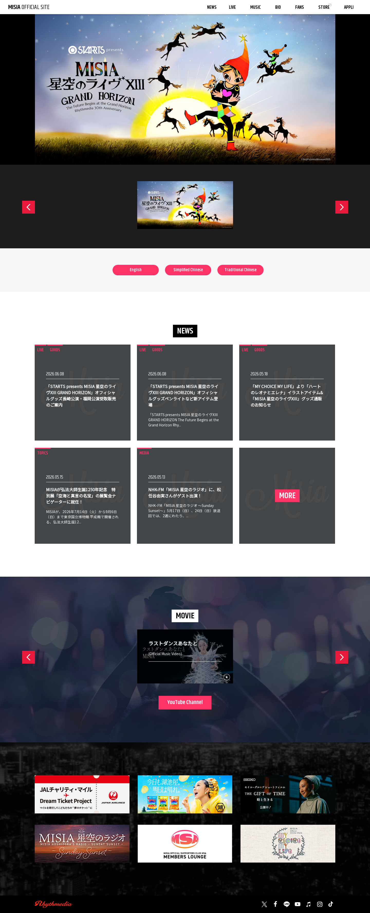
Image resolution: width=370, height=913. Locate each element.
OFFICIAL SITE (29, 7)
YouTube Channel (185, 702)
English (136, 270)
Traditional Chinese (240, 270)
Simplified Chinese (188, 270)
